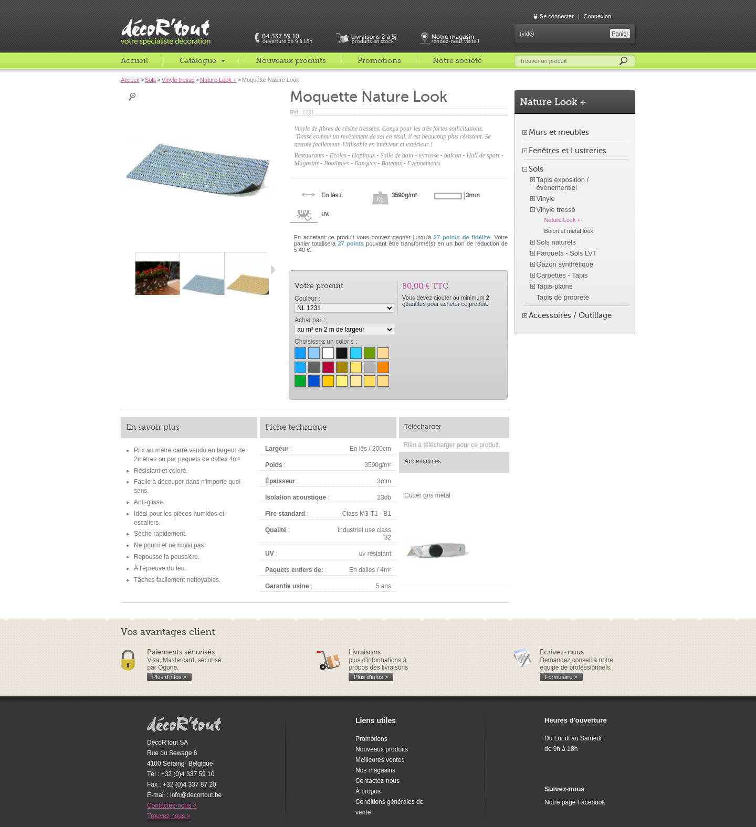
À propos (368, 791)
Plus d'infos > (169, 677)
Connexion (598, 16)
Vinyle (546, 199)
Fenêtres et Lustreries (567, 150)
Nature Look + (218, 80)
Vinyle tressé (178, 80)
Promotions (379, 60)
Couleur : (307, 298)
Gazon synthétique (565, 264)
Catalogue (198, 60)
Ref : (296, 112)
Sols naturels (556, 242)
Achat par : (310, 320)
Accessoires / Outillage (570, 315)
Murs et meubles (559, 132)
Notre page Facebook (574, 802)
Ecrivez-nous (562, 652)
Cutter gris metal (427, 495)
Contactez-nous (377, 780)
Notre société (457, 60)
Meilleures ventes (379, 760)
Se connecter (557, 16)
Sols (150, 80)
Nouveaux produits (291, 60)
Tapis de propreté (563, 297)
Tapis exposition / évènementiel (563, 184)
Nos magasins (375, 770)
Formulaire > (561, 677)
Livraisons (365, 652)
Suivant (273, 269)
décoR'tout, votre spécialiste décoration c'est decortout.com (166, 23)
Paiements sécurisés (181, 652)
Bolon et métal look (569, 231)
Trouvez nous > (169, 816)
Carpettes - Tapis (562, 275)
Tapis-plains (555, 286)
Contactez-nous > (171, 805)
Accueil (134, 60)
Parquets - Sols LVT (567, 253)
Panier (620, 33)
